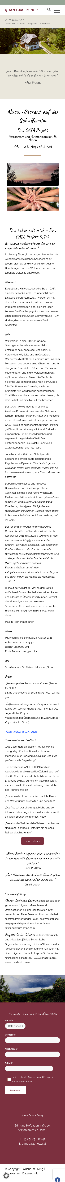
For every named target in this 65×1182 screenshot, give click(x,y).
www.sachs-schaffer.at (18, 957)
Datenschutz (30, 1173)
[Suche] (47, 10)
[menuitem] (47, 10)
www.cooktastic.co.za (17, 962)
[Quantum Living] (21, 10)
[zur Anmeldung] (32, 841)
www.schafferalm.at (45, 957)
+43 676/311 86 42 (34, 1139)
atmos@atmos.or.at (34, 1143)
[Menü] (55, 10)
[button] (6, 1176)
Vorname (10, 1034)
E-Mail (9, 1063)
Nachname (11, 1049)
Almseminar (14, 20)
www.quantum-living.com (20, 927)
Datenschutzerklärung (39, 1077)
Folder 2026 (21, 732)
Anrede (9, 1020)
